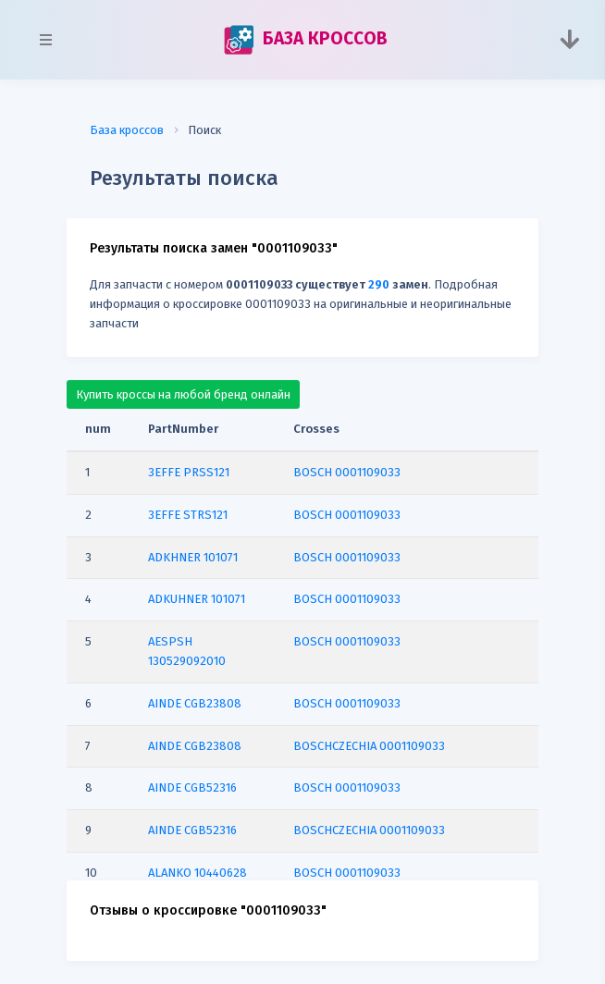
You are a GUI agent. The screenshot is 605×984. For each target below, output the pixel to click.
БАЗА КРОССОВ (305, 40)
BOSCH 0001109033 (347, 472)
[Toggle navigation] (569, 40)
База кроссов (127, 130)
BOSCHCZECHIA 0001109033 (369, 746)
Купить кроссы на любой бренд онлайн (183, 394)
